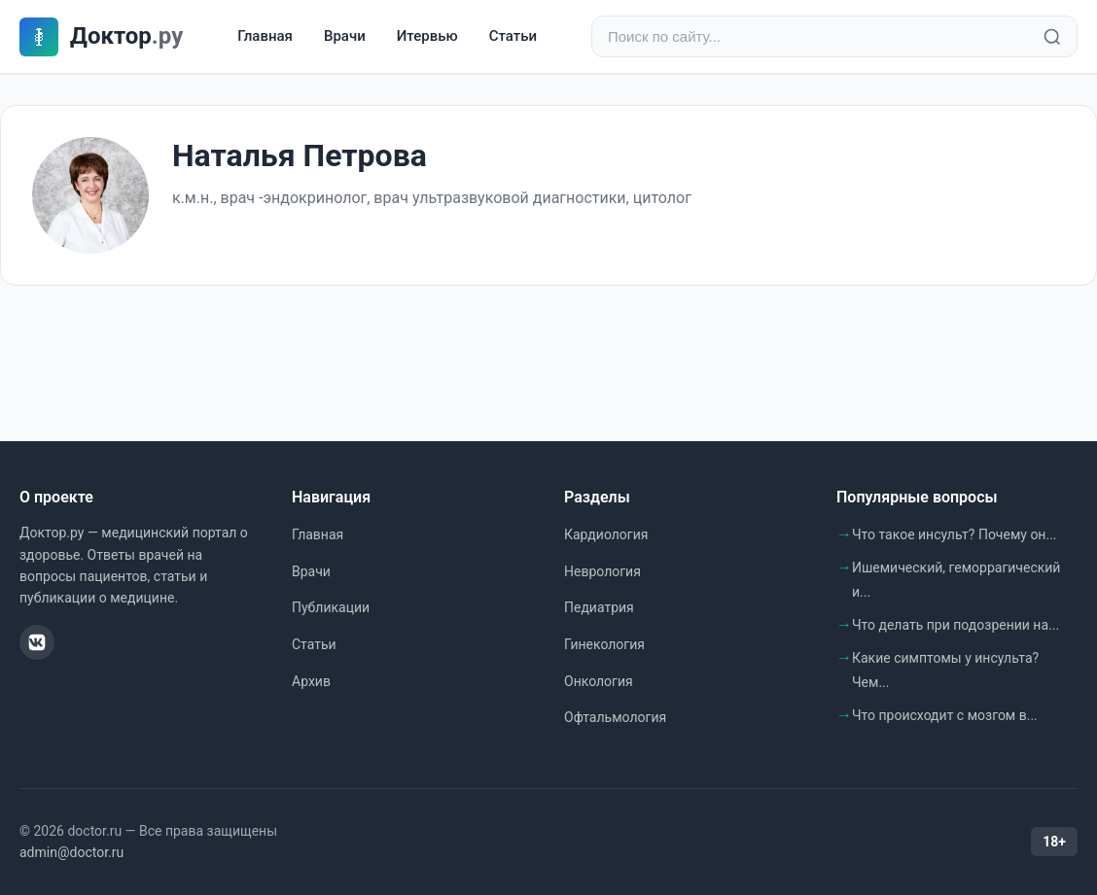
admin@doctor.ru (71, 852)
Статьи (513, 36)
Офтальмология (615, 717)
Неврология (602, 571)
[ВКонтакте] (36, 642)
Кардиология (606, 534)
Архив (311, 681)
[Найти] (1052, 36)
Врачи (345, 36)
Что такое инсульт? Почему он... (954, 534)
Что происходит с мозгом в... (945, 715)
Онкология (598, 681)
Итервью (427, 36)
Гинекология (604, 644)
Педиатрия (599, 607)
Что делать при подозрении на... (955, 625)
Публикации (331, 607)
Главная (265, 36)
